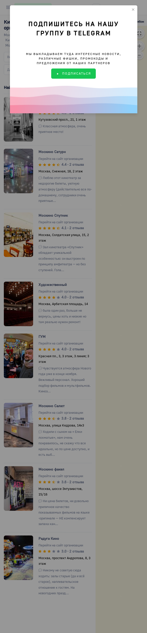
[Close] (133, 9)
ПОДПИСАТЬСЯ (73, 73)
